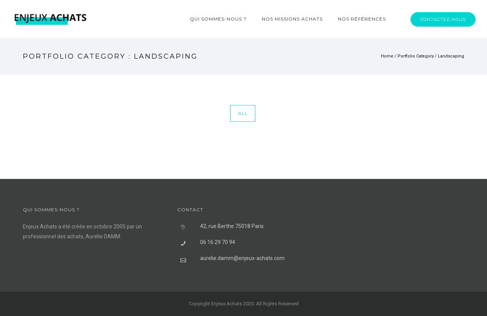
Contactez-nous (443, 19)
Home (387, 56)
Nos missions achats (292, 19)
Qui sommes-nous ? (218, 19)
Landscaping (451, 56)
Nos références (362, 19)
